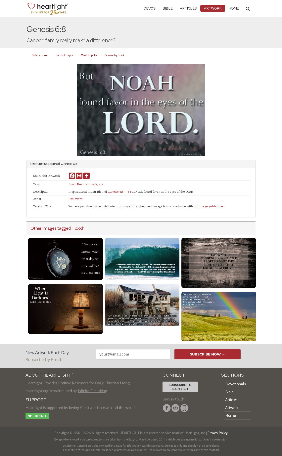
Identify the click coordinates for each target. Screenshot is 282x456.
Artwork (212, 8)
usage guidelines (211, 206)
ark (101, 184)
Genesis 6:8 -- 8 (118, 191)
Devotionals (235, 384)
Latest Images (64, 55)
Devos (150, 8)
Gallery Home (40, 55)
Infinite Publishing (92, 390)
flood (72, 184)
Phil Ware (75, 199)
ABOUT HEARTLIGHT (49, 375)
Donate (37, 416)
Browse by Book (114, 55)
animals (91, 184)
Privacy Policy (218, 433)
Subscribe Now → (207, 354)
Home (230, 415)
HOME (234, 8)
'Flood (77, 228)
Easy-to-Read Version (142, 439)
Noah (80, 184)
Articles (188, 8)
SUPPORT (35, 400)
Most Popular (89, 55)
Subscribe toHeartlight (180, 387)
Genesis (66, 164)
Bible (168, 8)
